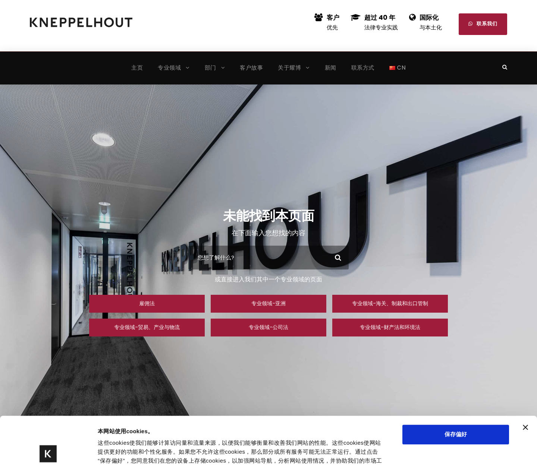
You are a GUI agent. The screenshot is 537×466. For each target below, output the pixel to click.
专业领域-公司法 (268, 327)
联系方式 (362, 67)
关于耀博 (289, 67)
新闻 (330, 67)
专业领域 (169, 67)
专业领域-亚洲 (268, 303)
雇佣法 (147, 303)
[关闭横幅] (525, 379)
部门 (210, 67)
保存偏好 (456, 386)
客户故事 (251, 67)
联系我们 (482, 23)
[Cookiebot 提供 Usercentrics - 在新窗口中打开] (48, 451)
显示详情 (362, 451)
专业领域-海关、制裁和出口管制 (390, 303)
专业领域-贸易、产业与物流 (147, 327)
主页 (137, 67)
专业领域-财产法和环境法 (390, 327)
